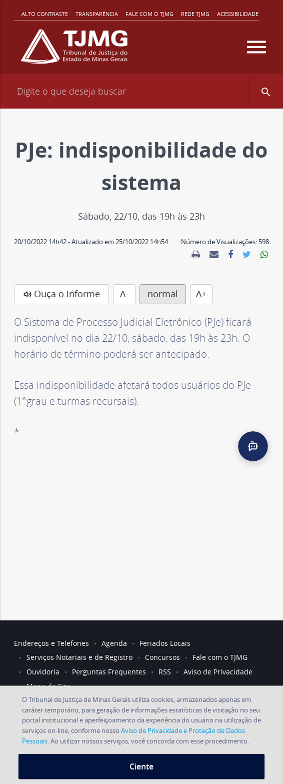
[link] (195, 254)
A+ (201, 294)
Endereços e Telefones (51, 643)
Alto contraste (45, 14)
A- (124, 294)
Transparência (97, 14)
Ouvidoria (43, 671)
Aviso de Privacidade (218, 671)
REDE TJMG (195, 14)
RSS (164, 671)
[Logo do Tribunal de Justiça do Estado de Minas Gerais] (74, 50)
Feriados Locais (165, 643)
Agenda (114, 643)
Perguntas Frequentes (109, 671)
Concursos (162, 657)
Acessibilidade (237, 14)
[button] (265, 91)
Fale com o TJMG (150, 14)
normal (163, 294)
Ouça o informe (67, 294)
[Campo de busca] (141, 91)
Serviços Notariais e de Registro (79, 657)
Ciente (142, 766)
